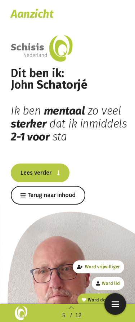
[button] (40, 173)
